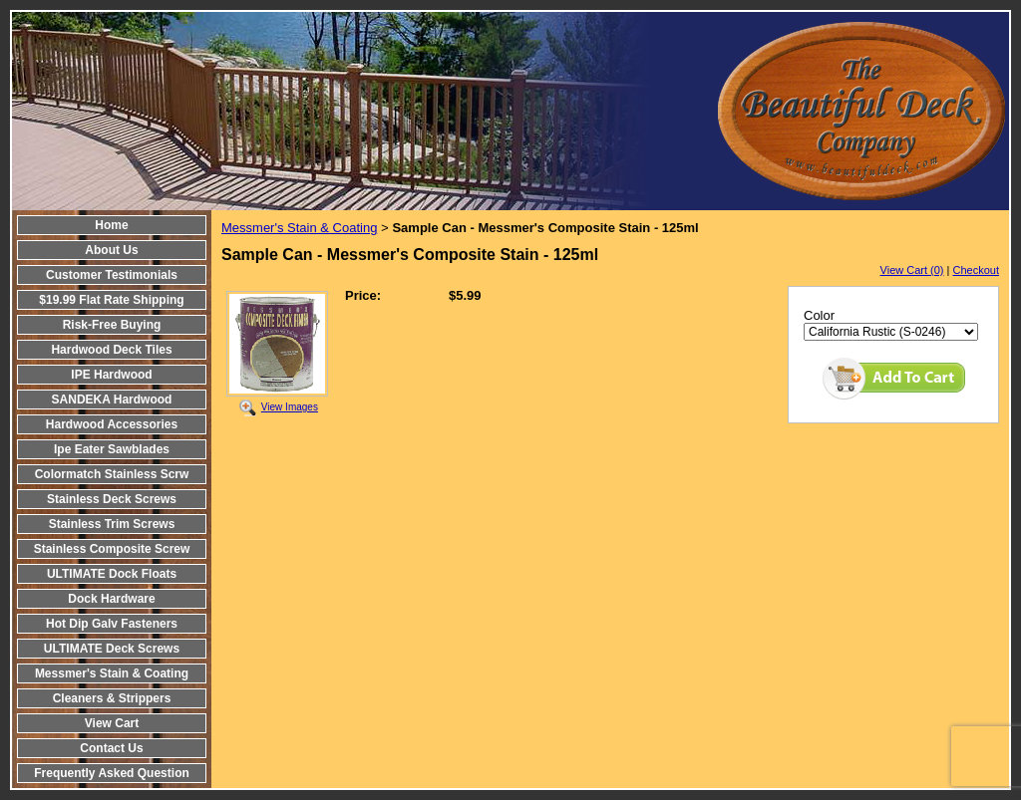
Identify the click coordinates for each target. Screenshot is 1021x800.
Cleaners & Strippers (112, 698)
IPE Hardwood (111, 375)
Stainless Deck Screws (111, 499)
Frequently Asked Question (111, 773)
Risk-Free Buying (112, 325)
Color (819, 315)
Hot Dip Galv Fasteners (111, 624)
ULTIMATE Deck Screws (111, 649)
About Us (111, 250)
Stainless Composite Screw (112, 549)
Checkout (976, 270)
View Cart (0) (912, 270)
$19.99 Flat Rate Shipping (111, 300)
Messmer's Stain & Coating (111, 673)
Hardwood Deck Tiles (111, 350)
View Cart (112, 723)
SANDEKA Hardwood (112, 399)
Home (111, 225)
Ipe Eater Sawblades (112, 449)
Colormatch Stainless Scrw (112, 474)
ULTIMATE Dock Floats (111, 574)
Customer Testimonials (111, 275)
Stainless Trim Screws (112, 524)
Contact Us (111, 748)
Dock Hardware (111, 599)
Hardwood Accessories (111, 424)
